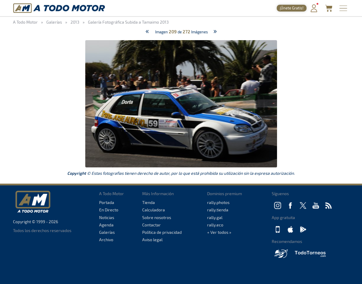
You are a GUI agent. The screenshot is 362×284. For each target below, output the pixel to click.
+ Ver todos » (219, 232)
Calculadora (153, 209)
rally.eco (215, 224)
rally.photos (218, 202)
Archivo (106, 239)
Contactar (151, 224)
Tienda (148, 202)
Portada (106, 202)
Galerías (107, 232)
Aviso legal (152, 239)
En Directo (108, 209)
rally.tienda (217, 209)
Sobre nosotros (156, 217)
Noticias (106, 217)
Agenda (106, 224)
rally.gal (214, 217)
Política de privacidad (162, 232)
